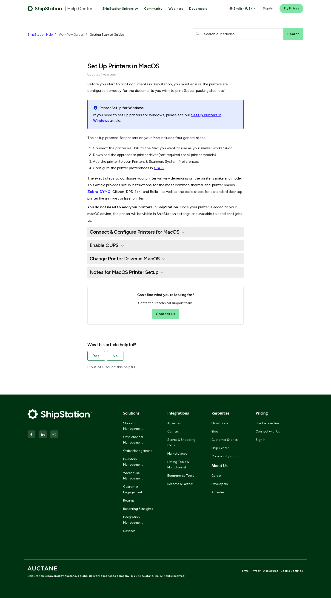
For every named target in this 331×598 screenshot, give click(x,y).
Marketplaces (177, 454)
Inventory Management (133, 462)
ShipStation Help (40, 35)
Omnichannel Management (133, 439)
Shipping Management (133, 426)
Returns (128, 500)
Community (153, 9)
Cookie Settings (291, 570)
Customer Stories (224, 440)
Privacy (256, 570)
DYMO (105, 191)
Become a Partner (180, 484)
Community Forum (225, 456)
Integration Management (133, 520)
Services (129, 531)
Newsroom (219, 423)
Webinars (175, 9)
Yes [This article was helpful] (96, 356)
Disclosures (270, 570)
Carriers (173, 431)
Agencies (174, 423)
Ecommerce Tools (180, 476)
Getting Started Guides (107, 35)
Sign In (268, 8)
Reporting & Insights (138, 509)
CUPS (159, 168)
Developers (198, 9)
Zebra (92, 191)
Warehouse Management (133, 475)
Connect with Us (268, 431)
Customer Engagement (132, 489)
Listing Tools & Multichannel (178, 464)
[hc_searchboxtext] (238, 34)
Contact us (165, 314)
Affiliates (217, 492)
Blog (214, 431)
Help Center (220, 448)
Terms (244, 570)
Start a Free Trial (268, 423)
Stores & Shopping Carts (181, 442)
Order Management (137, 451)
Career (216, 476)
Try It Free (291, 8)
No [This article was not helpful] (115, 356)
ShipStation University (120, 9)
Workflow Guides (71, 35)
